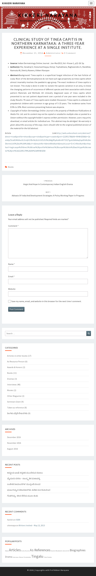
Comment (13, 226)
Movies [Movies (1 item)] (21, 557)
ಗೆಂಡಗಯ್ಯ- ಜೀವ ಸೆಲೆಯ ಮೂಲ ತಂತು (22, 495)
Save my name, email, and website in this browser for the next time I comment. (46, 301)
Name (11, 264)
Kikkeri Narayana (13, 3)
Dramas (10, 378)
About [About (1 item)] (7, 551)
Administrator (53, 53)
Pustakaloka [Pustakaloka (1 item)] (27, 557)
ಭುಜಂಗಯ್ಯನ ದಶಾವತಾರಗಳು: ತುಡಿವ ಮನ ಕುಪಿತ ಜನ (28, 490)
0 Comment (70, 53)
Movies (10, 390)
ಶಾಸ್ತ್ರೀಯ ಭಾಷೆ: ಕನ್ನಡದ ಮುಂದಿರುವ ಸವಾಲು (25, 472)
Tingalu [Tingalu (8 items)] (37, 556)
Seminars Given (14, 401)
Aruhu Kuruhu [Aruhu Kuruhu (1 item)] (25, 551)
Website (11, 289)
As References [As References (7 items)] (40, 550)
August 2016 (12, 448)
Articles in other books (17, 355)
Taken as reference (15, 407)
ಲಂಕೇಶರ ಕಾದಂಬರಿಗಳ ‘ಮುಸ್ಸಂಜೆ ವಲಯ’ (24, 484)
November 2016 (14, 443)
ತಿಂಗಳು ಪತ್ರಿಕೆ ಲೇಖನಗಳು (17, 413)
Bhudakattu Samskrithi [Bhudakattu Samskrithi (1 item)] (62, 551)
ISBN (18, 519)
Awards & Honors (14, 367)
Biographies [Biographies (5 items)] (77, 550)
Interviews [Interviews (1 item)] (16, 557)
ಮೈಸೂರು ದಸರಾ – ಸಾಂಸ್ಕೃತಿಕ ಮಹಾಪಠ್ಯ (23, 478)
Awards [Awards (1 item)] (53, 551)
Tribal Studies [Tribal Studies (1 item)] (48, 557)
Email (11, 276)
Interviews (11, 384)
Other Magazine (14, 396)
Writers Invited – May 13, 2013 (32, 525)
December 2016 (14, 437)
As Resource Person (16, 361)
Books (11, 167)
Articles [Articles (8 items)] (15, 550)
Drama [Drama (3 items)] (8, 556)
